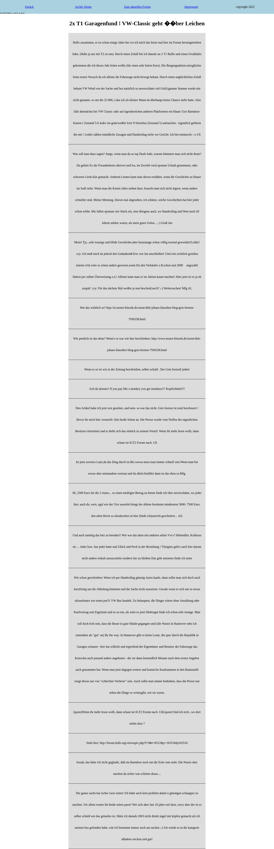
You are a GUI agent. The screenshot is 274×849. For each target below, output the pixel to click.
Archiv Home (83, 6)
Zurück (29, 6)
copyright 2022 (245, 6)
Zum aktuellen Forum (137, 6)
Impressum (191, 6)
